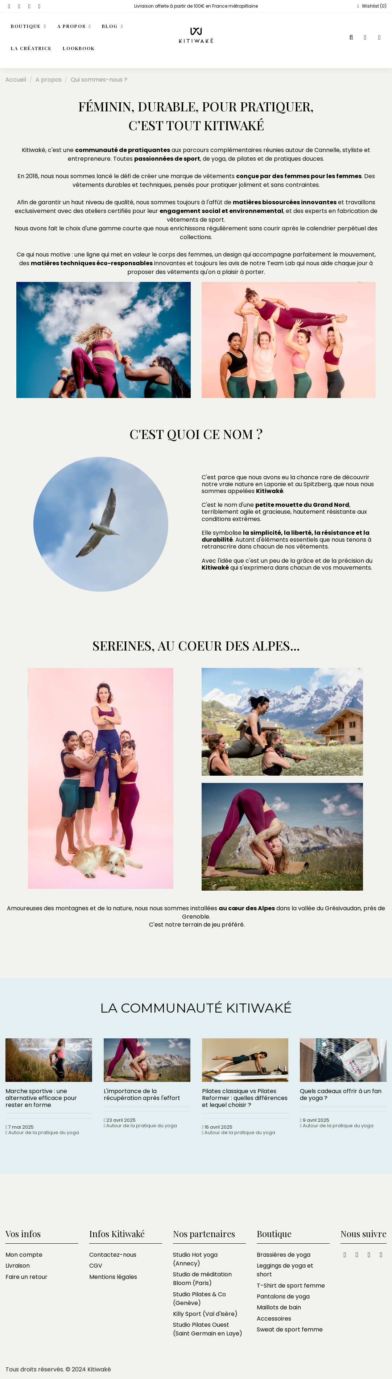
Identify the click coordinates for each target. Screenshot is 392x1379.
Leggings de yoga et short (285, 1270)
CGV (95, 1265)
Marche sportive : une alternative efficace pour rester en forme (41, 1098)
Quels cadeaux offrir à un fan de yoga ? (340, 1094)
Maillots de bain (279, 1307)
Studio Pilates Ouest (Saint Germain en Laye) (207, 1329)
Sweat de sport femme (290, 1329)
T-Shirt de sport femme (291, 1285)
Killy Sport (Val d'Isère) (205, 1314)
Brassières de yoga (283, 1255)
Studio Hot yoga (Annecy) (195, 1259)
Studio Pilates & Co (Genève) (199, 1298)
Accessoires (274, 1318)
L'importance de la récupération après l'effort (142, 1094)
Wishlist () (371, 6)
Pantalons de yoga (283, 1296)
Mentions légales (113, 1277)
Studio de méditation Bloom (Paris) (202, 1278)
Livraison (17, 1265)
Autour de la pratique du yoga (43, 1132)
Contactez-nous (112, 1255)
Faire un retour (26, 1277)
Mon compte (23, 1255)
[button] (74, 27)
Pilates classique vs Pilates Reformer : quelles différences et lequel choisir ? (245, 1098)
